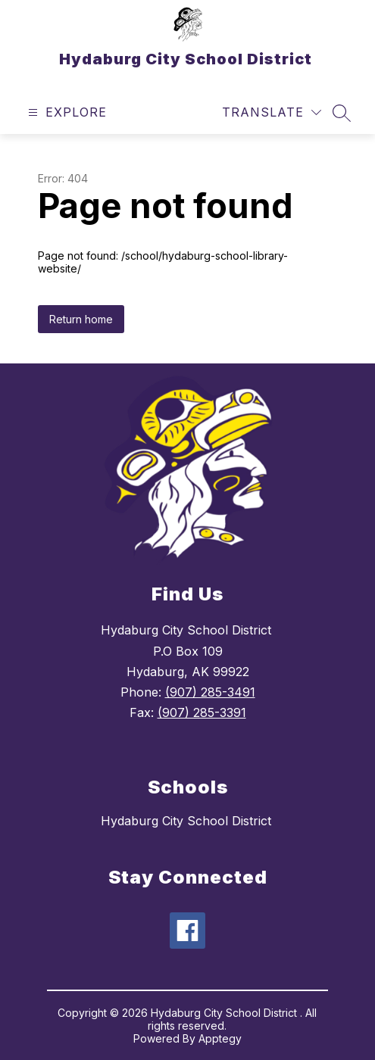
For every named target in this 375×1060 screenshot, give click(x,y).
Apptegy (220, 1038)
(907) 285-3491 (210, 692)
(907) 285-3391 (202, 712)
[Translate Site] (271, 112)
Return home (81, 319)
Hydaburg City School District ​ (188, 820)
